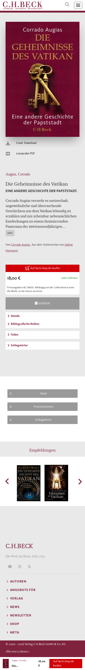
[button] (7, 481)
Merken (42, 303)
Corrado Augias (20, 244)
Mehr (10, 233)
